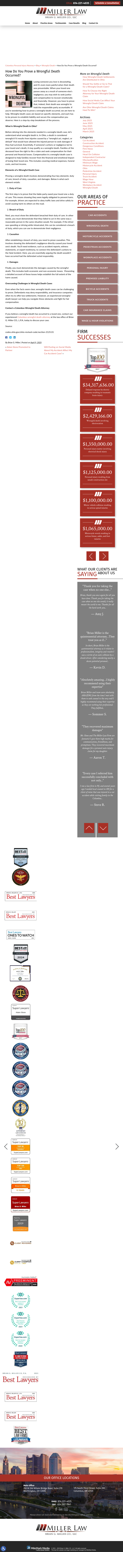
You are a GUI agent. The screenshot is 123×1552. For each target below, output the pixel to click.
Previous (8, 1136)
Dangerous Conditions (93, 146)
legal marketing (71, 1540)
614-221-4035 (77, 3)
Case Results (74, 23)
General (86, 151)
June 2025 (88, 123)
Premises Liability (97, 272)
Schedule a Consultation (107, 3)
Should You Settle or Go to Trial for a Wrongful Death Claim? (97, 85)
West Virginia (89, 182)
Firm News (88, 148)
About (35, 23)
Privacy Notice (58, 1545)
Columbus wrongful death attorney (34, 317)
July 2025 (87, 120)
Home (27, 23)
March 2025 (88, 131)
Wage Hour (88, 179)
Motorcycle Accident (92, 165)
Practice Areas (47, 23)
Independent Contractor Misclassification (94, 158)
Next (115, 1136)
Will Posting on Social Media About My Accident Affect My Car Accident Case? (58, 350)
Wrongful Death (48, 65)
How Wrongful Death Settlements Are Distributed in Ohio (99, 78)
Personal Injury (90, 174)
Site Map (91, 1545)
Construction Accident (93, 143)
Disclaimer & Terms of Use (38, 1545)
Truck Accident (90, 176)
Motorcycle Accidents (97, 234)
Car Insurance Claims (97, 301)
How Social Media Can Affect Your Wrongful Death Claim (99, 101)
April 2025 (88, 128)
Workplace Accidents (97, 253)
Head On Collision (91, 154)
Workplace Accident (92, 185)
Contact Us (93, 23)
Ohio (85, 168)
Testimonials (60, 23)
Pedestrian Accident (92, 171)
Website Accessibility (76, 1545)
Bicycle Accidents (97, 282)
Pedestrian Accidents (97, 243)
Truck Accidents (97, 291)
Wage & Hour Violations (97, 311)
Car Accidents (97, 214)
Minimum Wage (90, 162)
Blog (84, 23)
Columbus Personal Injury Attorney (19, 65)
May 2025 (87, 126)
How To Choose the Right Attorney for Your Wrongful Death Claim (99, 93)
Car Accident (89, 140)
